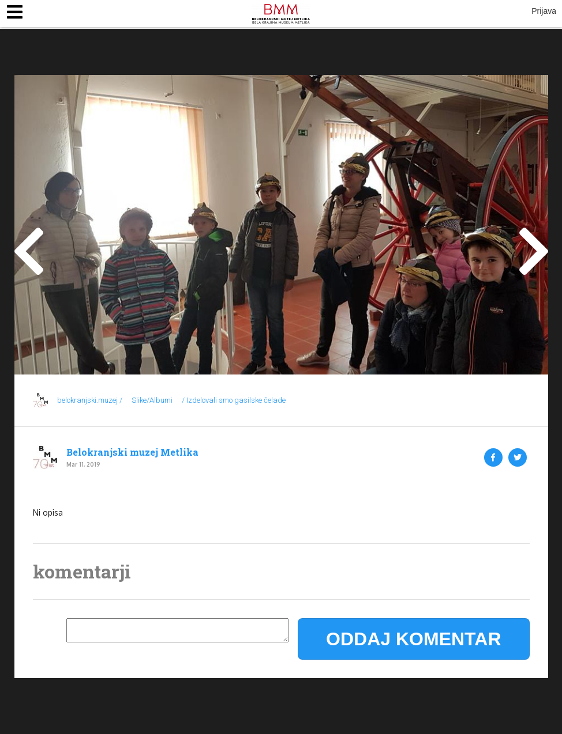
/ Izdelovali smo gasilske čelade (234, 400)
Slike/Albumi (152, 400)
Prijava (543, 11)
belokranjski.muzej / (89, 400)
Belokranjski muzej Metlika (132, 452)
